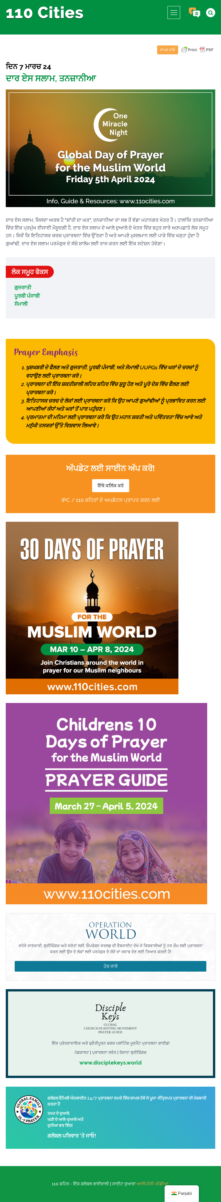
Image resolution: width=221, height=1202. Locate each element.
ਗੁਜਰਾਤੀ (22, 287)
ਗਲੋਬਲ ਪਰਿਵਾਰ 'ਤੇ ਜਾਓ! (71, 1136)
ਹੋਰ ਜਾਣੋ (111, 966)
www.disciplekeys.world (110, 1063)
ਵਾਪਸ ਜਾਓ (167, 50)
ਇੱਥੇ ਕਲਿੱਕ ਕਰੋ (111, 485)
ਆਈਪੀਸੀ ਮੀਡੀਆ (152, 1183)
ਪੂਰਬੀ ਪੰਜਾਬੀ (27, 296)
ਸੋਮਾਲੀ (21, 304)
